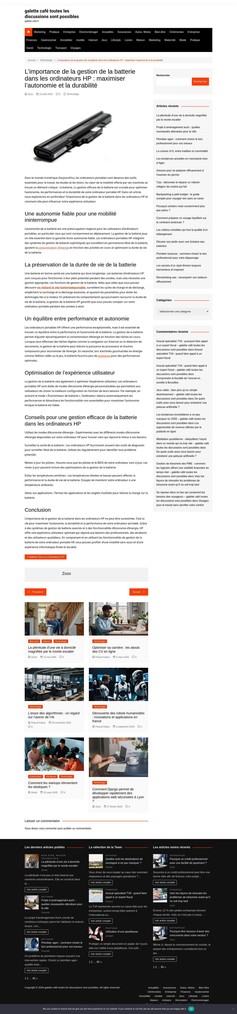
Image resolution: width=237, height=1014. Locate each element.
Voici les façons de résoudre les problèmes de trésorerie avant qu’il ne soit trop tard (180, 480)
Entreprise (69, 32)
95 (33, 978)
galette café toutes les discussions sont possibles (53, 13)
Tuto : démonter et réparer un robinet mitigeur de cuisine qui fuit (177, 184)
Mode (183, 40)
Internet (93, 40)
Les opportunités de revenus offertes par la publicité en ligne (178, 427)
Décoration (181, 1000)
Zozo (29, 94)
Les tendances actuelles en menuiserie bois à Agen (181, 160)
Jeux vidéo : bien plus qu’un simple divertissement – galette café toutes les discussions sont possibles (179, 394)
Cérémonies (177, 32)
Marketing (39, 32)
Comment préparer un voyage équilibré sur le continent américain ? (181, 220)
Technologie (44, 48)
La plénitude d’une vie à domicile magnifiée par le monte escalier (181, 117)
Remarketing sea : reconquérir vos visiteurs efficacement (181, 279)
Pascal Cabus (101, 657)
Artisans (47, 897)
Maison (140, 40)
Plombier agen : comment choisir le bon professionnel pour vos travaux (179, 141)
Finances (31, 40)
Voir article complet (36, 889)
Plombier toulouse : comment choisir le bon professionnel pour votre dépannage (181, 255)
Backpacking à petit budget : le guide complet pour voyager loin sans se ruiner (180, 196)
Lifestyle (116, 40)
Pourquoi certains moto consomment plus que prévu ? (180, 208)
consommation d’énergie (53, 248)
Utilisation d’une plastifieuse (121, 931)
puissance (104, 356)
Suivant (139, 591)
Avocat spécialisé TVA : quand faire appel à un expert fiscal (179, 353)
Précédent (35, 591)
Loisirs (128, 40)
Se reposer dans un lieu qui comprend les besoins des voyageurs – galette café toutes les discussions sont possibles (182, 496)
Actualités (107, 32)
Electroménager (88, 32)
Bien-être (160, 32)
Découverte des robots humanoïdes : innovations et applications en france (118, 717)
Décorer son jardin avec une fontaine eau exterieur (180, 243)
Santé (29, 48)
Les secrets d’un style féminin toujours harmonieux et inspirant (178, 267)
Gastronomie (48, 40)
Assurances (124, 32)
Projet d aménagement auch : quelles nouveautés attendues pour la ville (178, 129)
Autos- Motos (143, 32)
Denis (32, 657)
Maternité (169, 40)
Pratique (54, 32)
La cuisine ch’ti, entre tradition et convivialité (182, 151)
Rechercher (163, 75)
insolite (80, 40)
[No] (233, 1009)
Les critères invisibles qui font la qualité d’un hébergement (182, 232)
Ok (191, 1009)
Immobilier (66, 40)
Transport (60, 48)
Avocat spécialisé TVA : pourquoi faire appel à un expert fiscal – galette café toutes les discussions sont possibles (182, 345)
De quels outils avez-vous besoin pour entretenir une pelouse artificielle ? (181, 402)
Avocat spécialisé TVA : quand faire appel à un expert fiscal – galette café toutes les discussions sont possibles (181, 370)
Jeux (104, 40)
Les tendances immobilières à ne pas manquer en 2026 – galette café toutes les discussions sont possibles (181, 418)
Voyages (75, 48)
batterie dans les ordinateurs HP (46, 557)
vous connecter (48, 828)
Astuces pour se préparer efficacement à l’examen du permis (180, 172)
